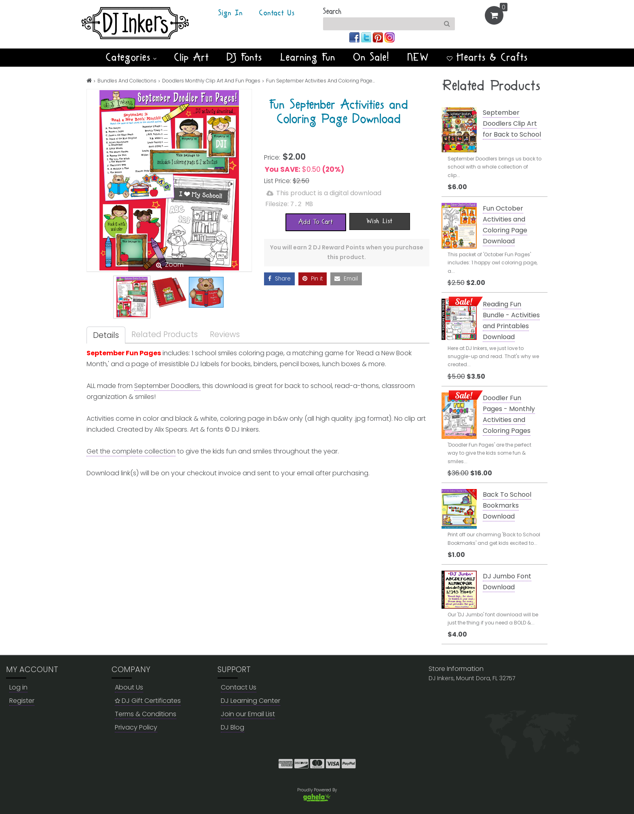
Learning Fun (308, 57)
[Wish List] (379, 221)
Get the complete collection (131, 451)
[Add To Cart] (315, 222)
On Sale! (371, 57)
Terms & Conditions (145, 714)
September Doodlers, (167, 385)
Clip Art (191, 57)
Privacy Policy (136, 727)
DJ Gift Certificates (148, 700)
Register (21, 700)
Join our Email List (248, 714)
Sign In (230, 13)
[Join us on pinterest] (379, 37)
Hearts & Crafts (487, 57)
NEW (418, 57)
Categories (131, 57)
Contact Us (277, 13)
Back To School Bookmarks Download (507, 505)
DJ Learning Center (250, 700)
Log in (18, 687)
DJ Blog (232, 727)
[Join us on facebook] (355, 37)
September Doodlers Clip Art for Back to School (512, 123)
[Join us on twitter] (367, 37)
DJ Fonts (244, 57)
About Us (129, 687)
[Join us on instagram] (390, 37)
